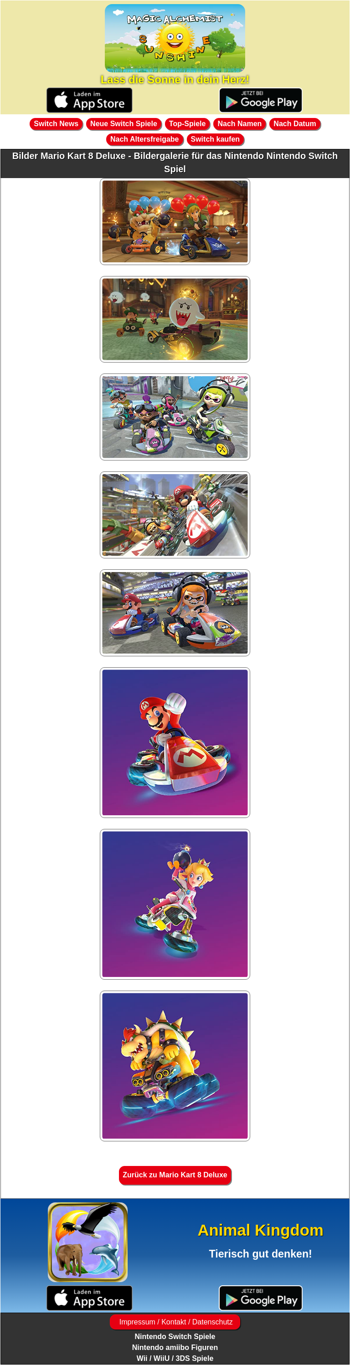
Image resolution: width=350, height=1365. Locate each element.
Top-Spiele (187, 124)
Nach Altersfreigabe (144, 139)
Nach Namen (239, 124)
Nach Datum (294, 124)
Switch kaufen (215, 139)
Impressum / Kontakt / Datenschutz (174, 1322)
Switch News (56, 124)
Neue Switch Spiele (123, 124)
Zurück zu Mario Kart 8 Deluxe (175, 1175)
